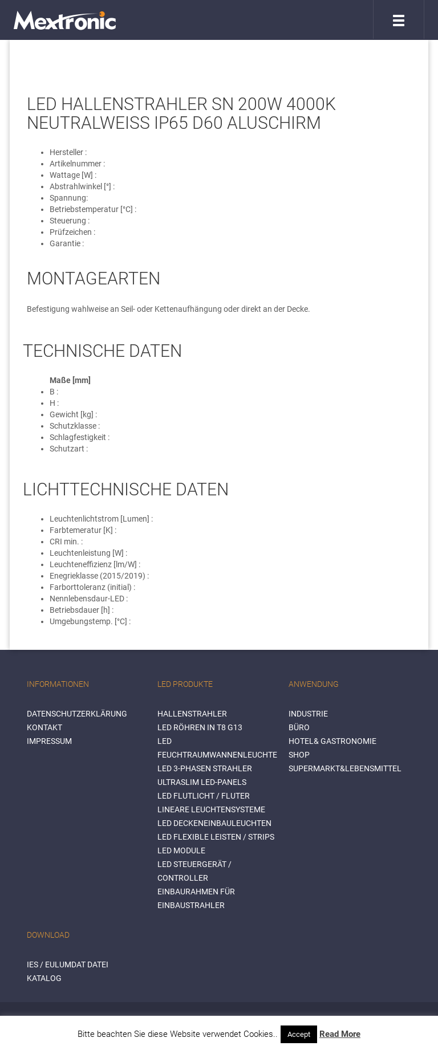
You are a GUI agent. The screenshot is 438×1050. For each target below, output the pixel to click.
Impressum (49, 741)
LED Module (181, 850)
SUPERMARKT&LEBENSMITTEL (345, 768)
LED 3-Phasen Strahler (204, 768)
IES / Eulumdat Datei (67, 964)
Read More (339, 1034)
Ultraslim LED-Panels (201, 782)
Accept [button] (298, 1034)
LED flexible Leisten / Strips (215, 836)
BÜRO (299, 727)
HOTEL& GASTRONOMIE (332, 741)
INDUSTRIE (308, 713)
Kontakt (44, 727)
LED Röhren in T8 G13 (199, 727)
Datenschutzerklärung (77, 713)
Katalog (44, 978)
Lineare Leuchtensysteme (211, 809)
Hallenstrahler (192, 713)
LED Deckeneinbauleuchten (214, 823)
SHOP (299, 754)
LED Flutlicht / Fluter (203, 795)
